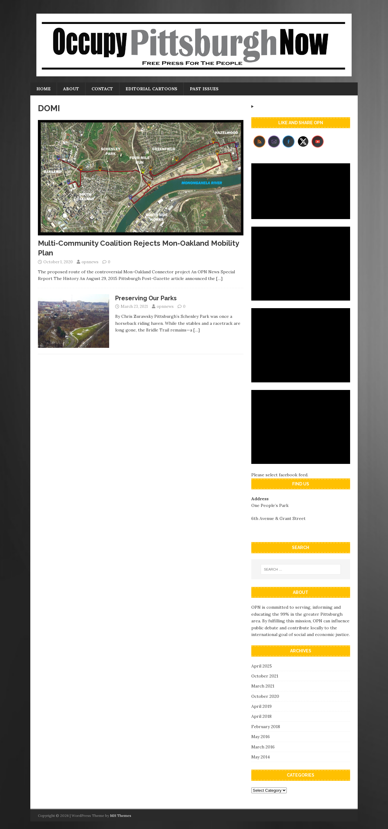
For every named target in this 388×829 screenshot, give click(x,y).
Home (43, 89)
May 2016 (260, 736)
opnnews (90, 262)
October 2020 (265, 696)
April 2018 (261, 716)
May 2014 (260, 757)
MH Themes (120, 815)
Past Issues (204, 89)
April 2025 (261, 666)
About (71, 89)
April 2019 (261, 706)
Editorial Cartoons (151, 89)
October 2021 (264, 676)
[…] (219, 278)
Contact (102, 89)
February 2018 (265, 726)
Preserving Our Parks (146, 298)
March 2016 (263, 747)
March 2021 (262, 686)
